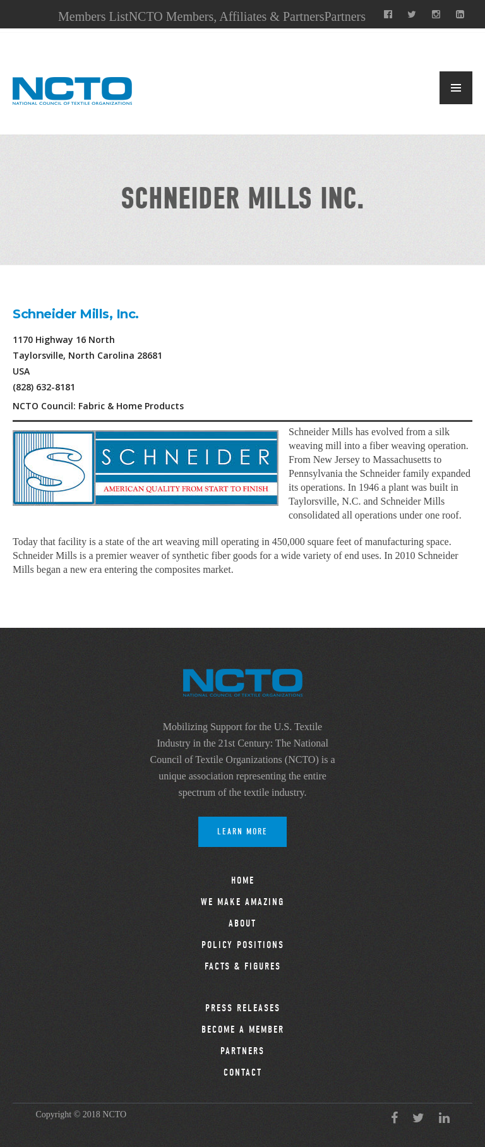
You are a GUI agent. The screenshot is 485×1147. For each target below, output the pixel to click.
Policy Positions (242, 945)
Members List (93, 16)
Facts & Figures (243, 966)
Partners (345, 16)
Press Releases (242, 1008)
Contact (243, 1072)
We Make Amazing (242, 902)
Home (242, 880)
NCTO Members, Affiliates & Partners (227, 16)
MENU (456, 87)
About (242, 923)
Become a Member (242, 1029)
